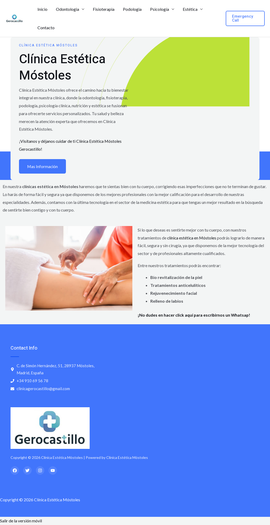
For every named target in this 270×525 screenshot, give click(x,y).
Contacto (46, 27)
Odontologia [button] (67, 9)
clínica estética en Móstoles (192, 238)
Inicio (42, 9)
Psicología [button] (159, 9)
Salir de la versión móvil (21, 520)
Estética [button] (190, 9)
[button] (245, 18)
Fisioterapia (103, 9)
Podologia (132, 9)
